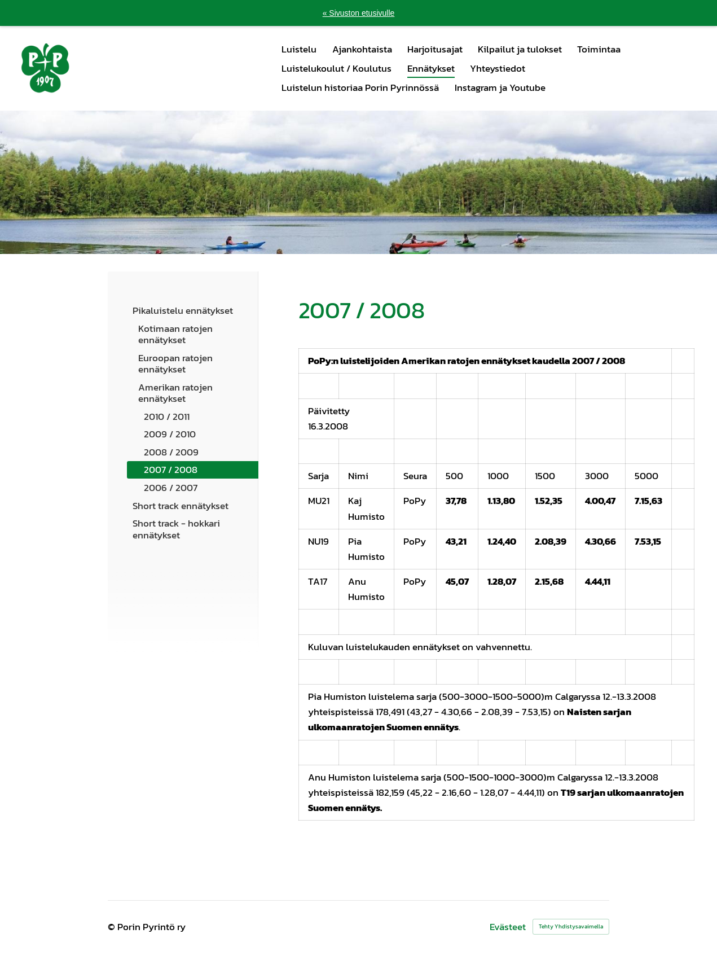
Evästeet (508, 927)
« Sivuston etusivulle (359, 12)
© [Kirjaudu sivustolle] (112, 926)
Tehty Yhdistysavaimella (571, 926)
